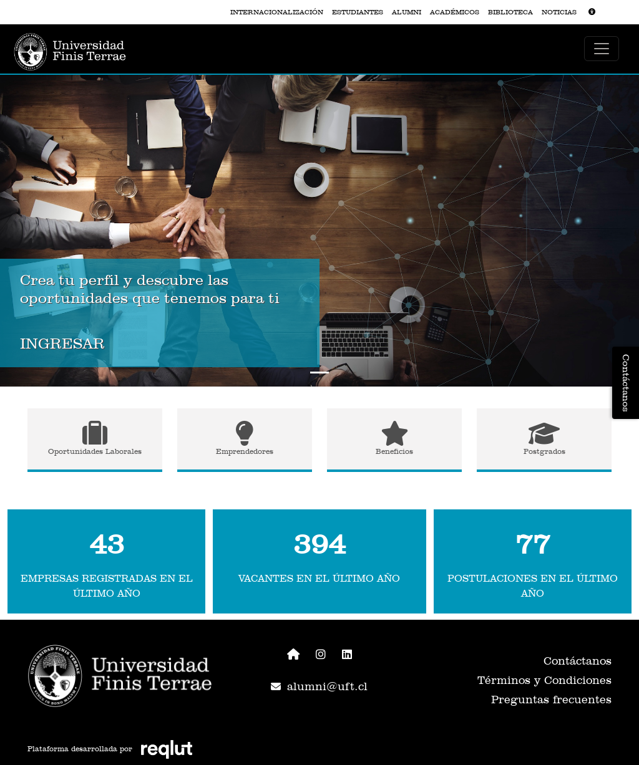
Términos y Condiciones (544, 679)
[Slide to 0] (319, 372)
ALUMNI (406, 12)
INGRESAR (62, 343)
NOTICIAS (559, 12)
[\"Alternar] (601, 48)
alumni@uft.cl (319, 686)
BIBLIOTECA (510, 12)
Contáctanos (578, 660)
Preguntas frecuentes (551, 699)
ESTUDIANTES (357, 12)
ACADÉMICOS (454, 12)
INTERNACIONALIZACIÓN (276, 12)
